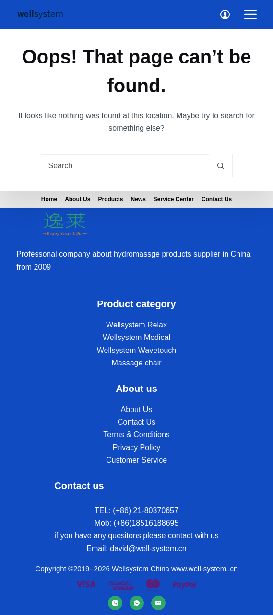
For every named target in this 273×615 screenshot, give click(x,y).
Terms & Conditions (136, 434)
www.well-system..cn (204, 569)
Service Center (174, 199)
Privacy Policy (137, 447)
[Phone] (115, 603)
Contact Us (217, 199)
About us (77, 199)
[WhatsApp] (137, 603)
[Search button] (220, 165)
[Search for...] (125, 165)
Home (49, 199)
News (138, 199)
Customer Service (136, 460)
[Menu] (250, 14)
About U (135, 409)
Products (110, 199)
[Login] (225, 14)
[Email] (158, 603)
